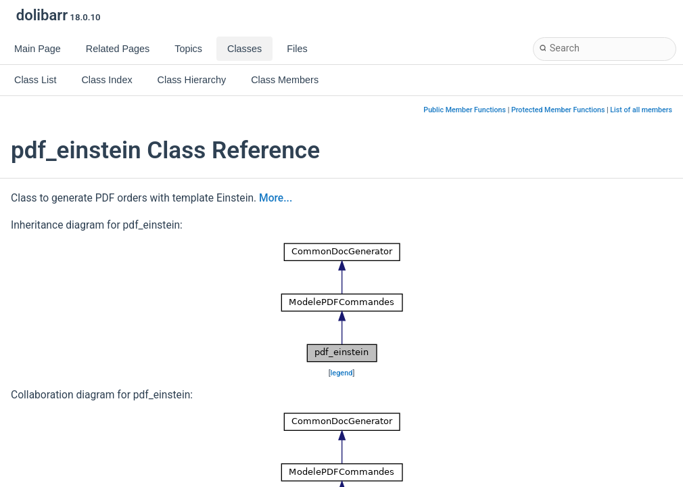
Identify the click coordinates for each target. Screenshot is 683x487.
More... (275, 198)
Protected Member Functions (558, 110)
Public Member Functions (464, 110)
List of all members (641, 110)
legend (342, 373)
